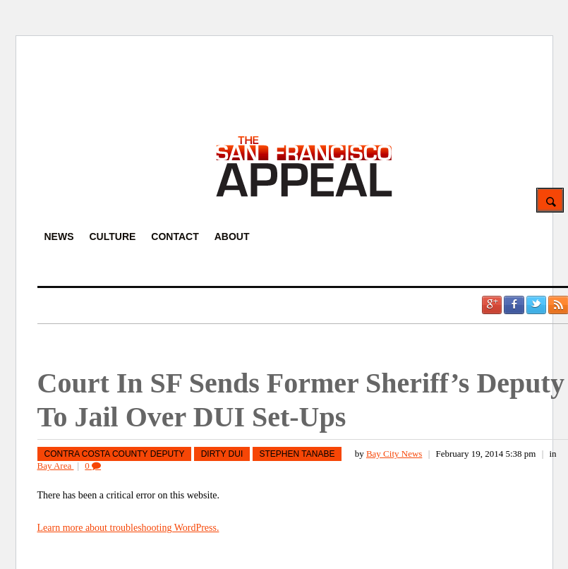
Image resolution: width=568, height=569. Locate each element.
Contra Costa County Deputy (114, 454)
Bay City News (394, 453)
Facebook (514, 305)
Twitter (536, 305)
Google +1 (492, 305)
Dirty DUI (222, 454)
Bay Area (55, 465)
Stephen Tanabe (297, 454)
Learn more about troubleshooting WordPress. (128, 527)
